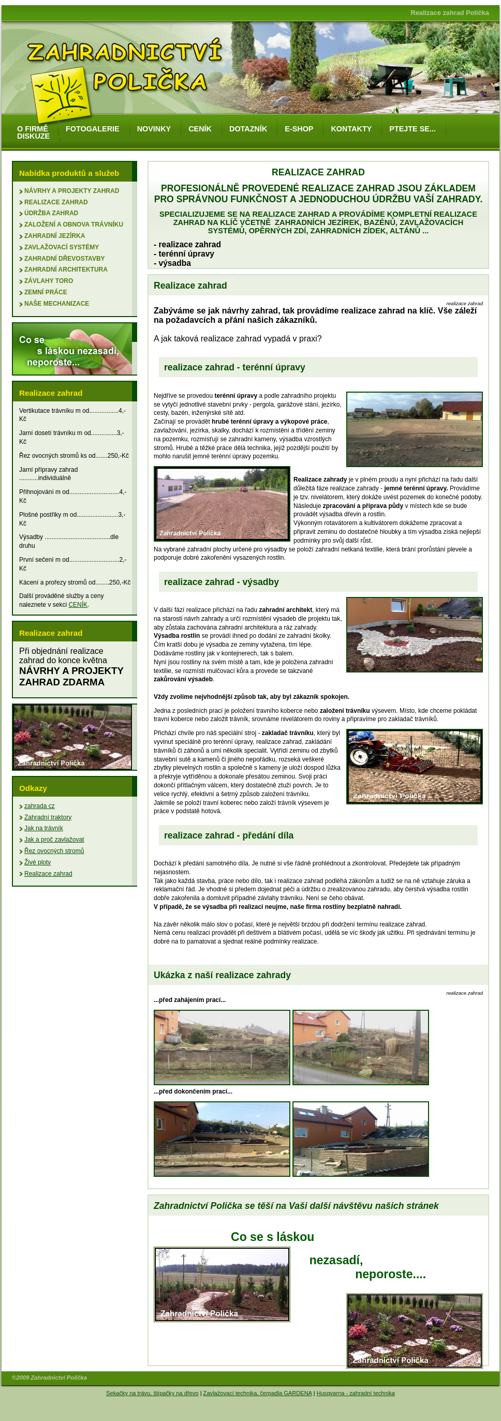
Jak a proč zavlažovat (54, 839)
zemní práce (45, 292)
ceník (200, 129)
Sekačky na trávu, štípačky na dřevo (152, 1393)
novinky (154, 129)
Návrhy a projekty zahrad (71, 191)
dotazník (248, 129)
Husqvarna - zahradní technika (356, 1393)
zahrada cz (39, 806)
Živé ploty (37, 862)
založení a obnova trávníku (73, 224)
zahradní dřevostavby (64, 258)
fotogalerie (93, 129)
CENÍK (77, 604)
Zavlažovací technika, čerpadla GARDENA (257, 1393)
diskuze (33, 136)
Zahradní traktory (47, 817)
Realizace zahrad (56, 202)
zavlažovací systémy (61, 247)
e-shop (299, 129)
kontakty (351, 129)
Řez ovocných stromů (54, 851)
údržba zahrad (51, 213)
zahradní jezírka (54, 236)
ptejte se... (412, 129)
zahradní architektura (66, 269)
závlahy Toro (48, 281)
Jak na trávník (43, 828)
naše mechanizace (56, 303)
